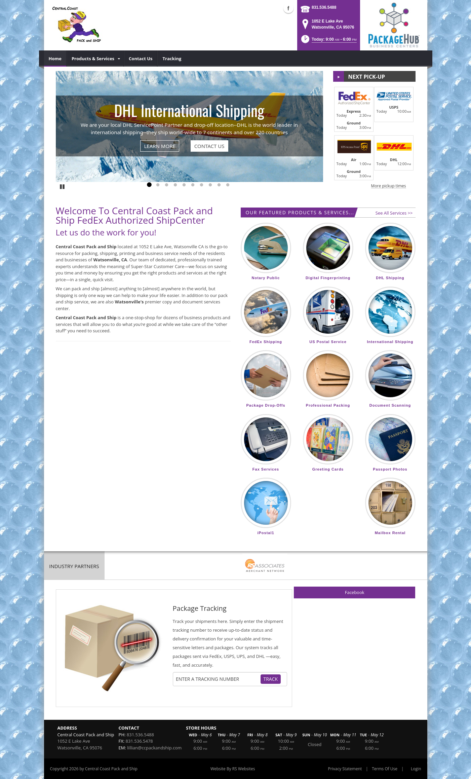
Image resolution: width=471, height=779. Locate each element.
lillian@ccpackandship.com (154, 748)
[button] (328, 41)
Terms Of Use (384, 769)
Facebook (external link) (288, 8)
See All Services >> (394, 213)
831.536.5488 (324, 7)
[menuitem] (55, 58)
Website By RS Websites (232, 769)
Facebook (354, 592)
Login (416, 769)
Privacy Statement (345, 769)
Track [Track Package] (271, 679)
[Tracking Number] (218, 679)
